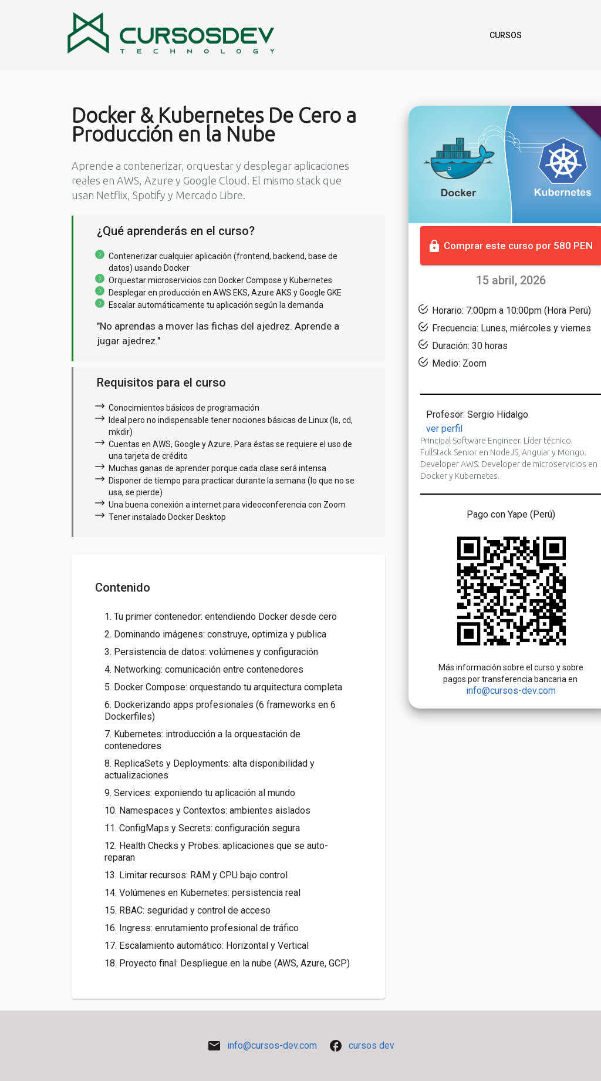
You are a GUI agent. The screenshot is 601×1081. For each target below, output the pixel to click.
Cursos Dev (371, 1045)
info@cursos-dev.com (511, 690)
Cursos (505, 35)
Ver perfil (444, 428)
